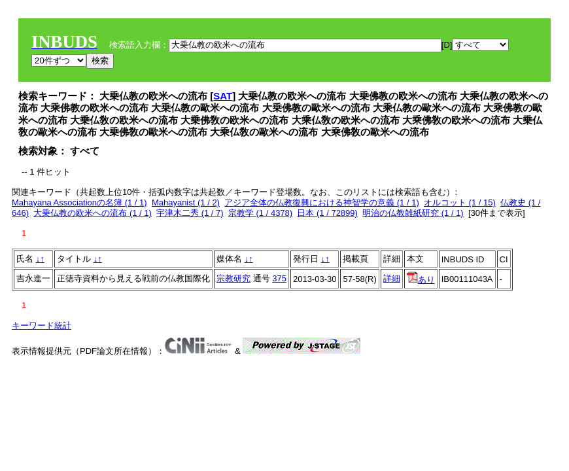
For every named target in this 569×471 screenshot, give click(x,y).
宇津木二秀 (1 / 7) (190, 213)
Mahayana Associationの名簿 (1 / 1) (79, 202)
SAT (222, 95)
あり (421, 280)
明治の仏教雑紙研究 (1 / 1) (413, 213)
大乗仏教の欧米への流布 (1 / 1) (92, 213)
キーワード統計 (41, 325)
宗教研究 (233, 278)
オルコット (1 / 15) (460, 202)
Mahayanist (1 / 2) (186, 202)
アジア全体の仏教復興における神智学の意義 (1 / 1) (321, 202)
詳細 (391, 278)
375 (279, 278)
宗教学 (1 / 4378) (260, 213)
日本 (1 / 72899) (327, 213)
